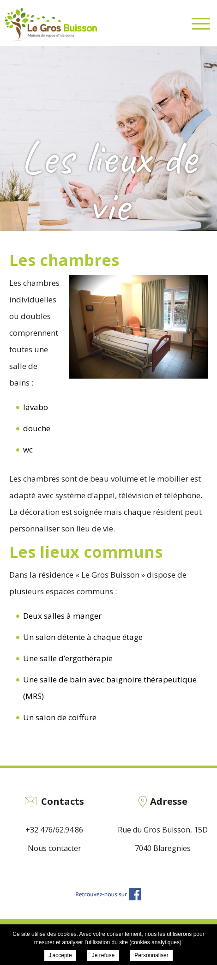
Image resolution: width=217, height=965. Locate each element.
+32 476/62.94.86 (54, 830)
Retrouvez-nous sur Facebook (108, 894)
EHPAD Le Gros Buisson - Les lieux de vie (51, 24)
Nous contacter (54, 848)
